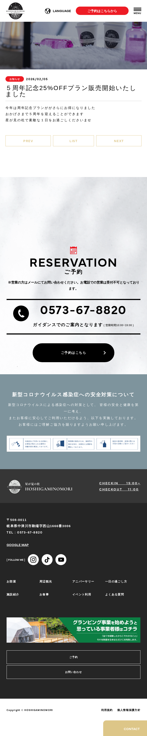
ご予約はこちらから (102, 10)
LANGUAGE (62, 10)
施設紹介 (13, 594)
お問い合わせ (73, 672)
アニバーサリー (83, 581)
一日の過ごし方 (116, 581)
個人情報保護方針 (128, 710)
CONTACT (132, 728)
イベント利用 (81, 594)
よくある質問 (114, 594)
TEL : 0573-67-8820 (25, 532)
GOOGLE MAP (18, 544)
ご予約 (73, 657)
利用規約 (107, 710)
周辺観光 (45, 581)
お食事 (44, 594)
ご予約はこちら (73, 352)
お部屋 (11, 581)
